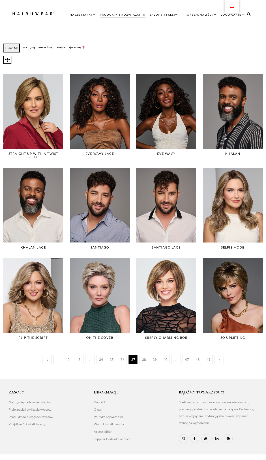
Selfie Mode (233, 247)
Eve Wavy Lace (100, 153)
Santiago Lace (166, 247)
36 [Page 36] (122, 360)
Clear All (11, 48)
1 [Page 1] (58, 360)
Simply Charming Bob (166, 337)
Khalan (232, 153)
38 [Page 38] (144, 360)
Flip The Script (33, 337)
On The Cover (99, 337)
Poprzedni (47, 359)
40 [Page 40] (165, 360)
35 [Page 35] (112, 360)
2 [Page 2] (69, 360)
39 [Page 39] (155, 360)
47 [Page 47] (187, 360)
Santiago (99, 247)
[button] (249, 15)
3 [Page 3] (79, 360)
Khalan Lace (33, 247)
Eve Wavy (166, 153)
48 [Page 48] (198, 360)
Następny (219, 359)
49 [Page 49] (208, 360)
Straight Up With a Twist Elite (33, 155)
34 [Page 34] (101, 360)
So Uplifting (233, 337)
